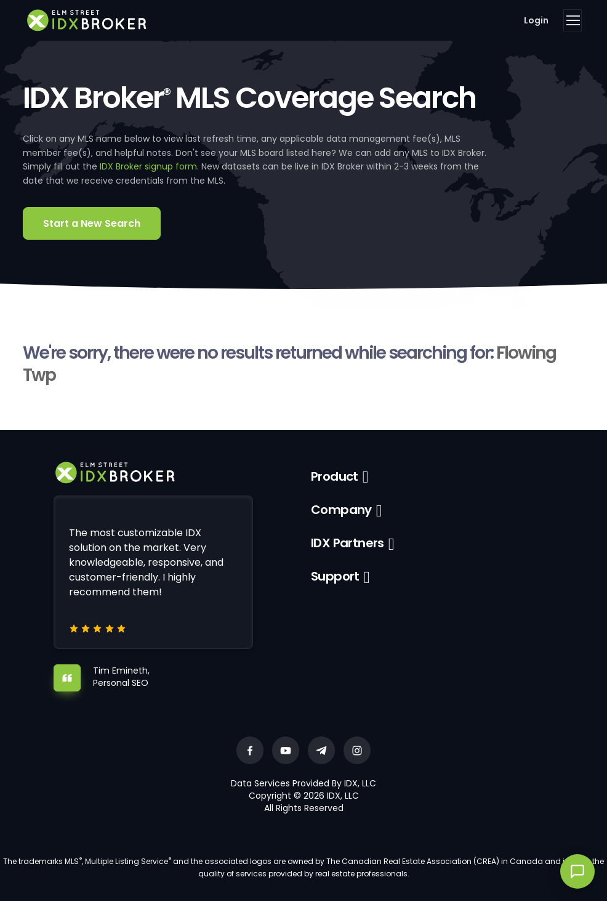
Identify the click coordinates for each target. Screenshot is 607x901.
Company (341, 509)
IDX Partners (347, 543)
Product (334, 476)
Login (536, 20)
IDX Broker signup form (148, 166)
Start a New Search (91, 223)
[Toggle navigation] (572, 20)
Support (335, 576)
